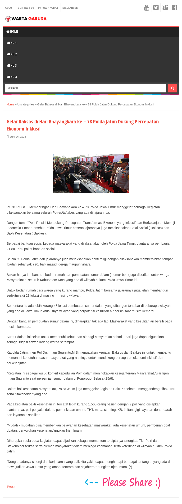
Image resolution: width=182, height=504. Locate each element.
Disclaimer (70, 7)
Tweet (11, 487)
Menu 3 (11, 65)
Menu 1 (11, 42)
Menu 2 (11, 54)
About (9, 7)
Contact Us (26, 7)
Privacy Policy (48, 7)
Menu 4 (11, 76)
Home (12, 31)
